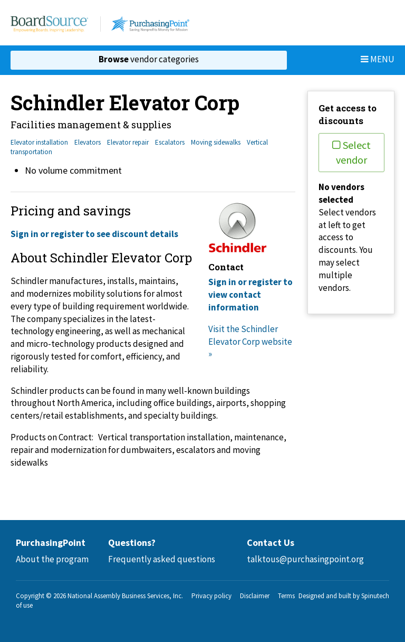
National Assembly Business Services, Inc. (125, 595)
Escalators (170, 142)
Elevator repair (128, 142)
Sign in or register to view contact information (250, 294)
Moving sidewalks (215, 142)
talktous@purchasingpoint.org (305, 559)
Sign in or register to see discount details (94, 234)
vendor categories (149, 59)
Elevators (87, 142)
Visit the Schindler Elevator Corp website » (250, 341)
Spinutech (375, 595)
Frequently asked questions (161, 559)
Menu (377, 59)
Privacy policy (211, 595)
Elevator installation (39, 142)
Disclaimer (254, 595)
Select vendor (351, 152)
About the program (52, 559)
